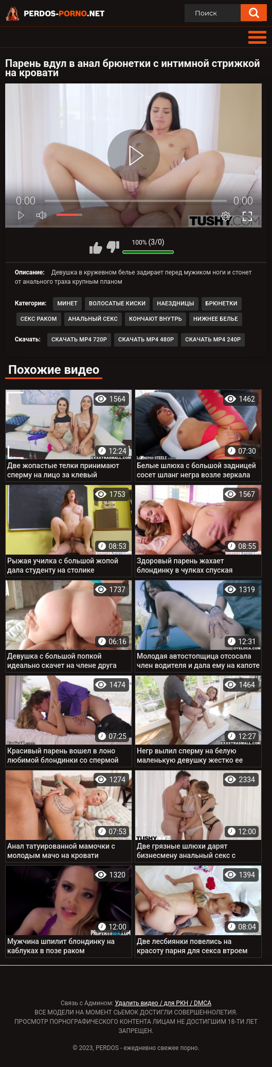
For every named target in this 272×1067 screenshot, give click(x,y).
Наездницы (175, 303)
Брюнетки (222, 303)
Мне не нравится (112, 247)
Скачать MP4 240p (213, 339)
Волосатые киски (117, 303)
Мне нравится (95, 247)
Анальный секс (93, 319)
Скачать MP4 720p (79, 339)
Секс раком (39, 319)
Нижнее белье (215, 319)
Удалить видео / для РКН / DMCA (163, 1003)
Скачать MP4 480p (146, 339)
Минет (67, 303)
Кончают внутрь (155, 319)
